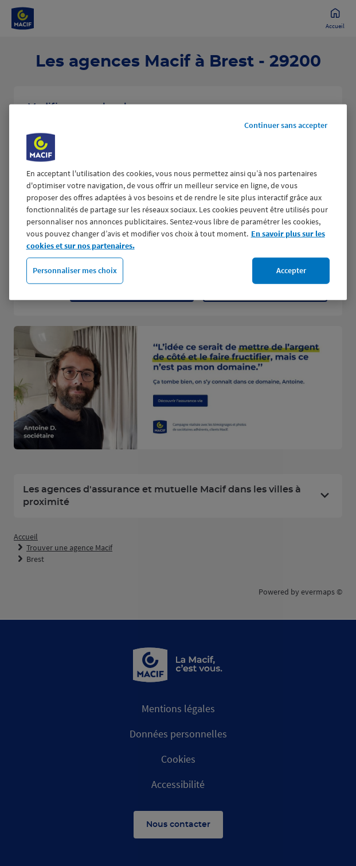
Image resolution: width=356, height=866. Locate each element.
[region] (178, 202)
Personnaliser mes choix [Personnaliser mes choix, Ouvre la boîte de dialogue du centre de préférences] (75, 270)
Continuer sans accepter (285, 125)
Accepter (291, 270)
